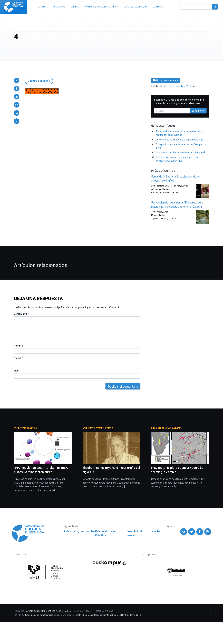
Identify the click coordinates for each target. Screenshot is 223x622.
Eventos (90, 531)
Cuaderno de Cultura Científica (38, 615)
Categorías (79, 531)
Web (16, 370)
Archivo (67, 531)
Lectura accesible (39, 80)
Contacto (154, 531)
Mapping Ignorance (166, 428)
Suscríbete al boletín (134, 533)
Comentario (21, 314)
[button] (16, 80)
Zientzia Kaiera (25, 428)
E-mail (18, 358)
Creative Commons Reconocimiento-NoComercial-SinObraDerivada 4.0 (108, 615)
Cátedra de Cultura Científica (106, 533)
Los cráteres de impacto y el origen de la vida (179, 139)
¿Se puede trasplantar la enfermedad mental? (180, 152)
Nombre (19, 345)
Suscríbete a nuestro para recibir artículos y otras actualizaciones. (179, 101)
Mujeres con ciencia (98, 428)
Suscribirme (198, 110)
